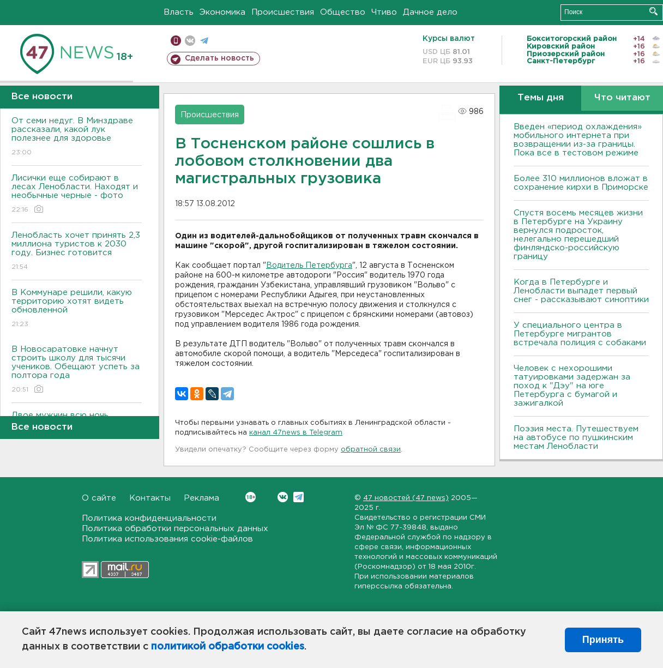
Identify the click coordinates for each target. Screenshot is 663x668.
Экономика (222, 12)
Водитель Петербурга (309, 265)
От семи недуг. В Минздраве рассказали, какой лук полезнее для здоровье (76, 137)
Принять (603, 639)
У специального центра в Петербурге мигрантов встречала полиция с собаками (580, 334)
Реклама (201, 498)
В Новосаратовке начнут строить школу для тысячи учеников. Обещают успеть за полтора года (76, 370)
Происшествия (282, 12)
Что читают (622, 98)
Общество (342, 12)
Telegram (298, 497)
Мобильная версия (176, 40)
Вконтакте (250, 497)
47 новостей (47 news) (406, 498)
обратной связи (371, 450)
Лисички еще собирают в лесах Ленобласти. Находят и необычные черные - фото (76, 194)
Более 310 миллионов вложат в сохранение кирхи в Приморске (581, 183)
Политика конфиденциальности (149, 518)
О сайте (99, 498)
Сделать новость (219, 58)
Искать (653, 11)
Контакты (150, 498)
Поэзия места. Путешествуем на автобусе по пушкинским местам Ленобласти (576, 437)
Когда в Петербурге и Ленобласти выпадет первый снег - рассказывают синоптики (581, 291)
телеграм (204, 40)
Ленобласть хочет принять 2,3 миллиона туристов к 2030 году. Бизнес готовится (76, 252)
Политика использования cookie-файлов (167, 539)
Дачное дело (430, 12)
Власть (179, 12)
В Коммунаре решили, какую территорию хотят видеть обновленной (76, 309)
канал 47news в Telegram (295, 433)
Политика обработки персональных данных (175, 528)
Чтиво (384, 12)
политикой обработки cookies (227, 646)
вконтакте (190, 40)
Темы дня (540, 98)
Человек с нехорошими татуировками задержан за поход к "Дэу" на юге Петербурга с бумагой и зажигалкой (572, 386)
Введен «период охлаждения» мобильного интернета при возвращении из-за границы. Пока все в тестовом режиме (578, 140)
